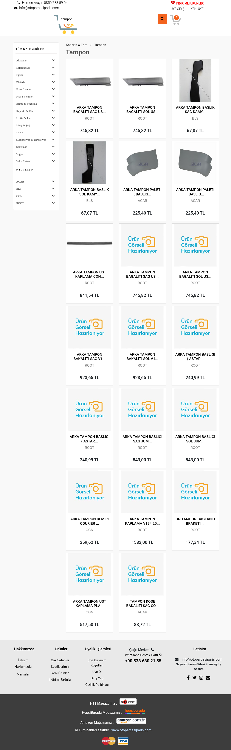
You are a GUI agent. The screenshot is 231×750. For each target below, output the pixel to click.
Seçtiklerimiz (60, 667)
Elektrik (20, 82)
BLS (18, 188)
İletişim (23, 660)
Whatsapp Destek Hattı (143, 658)
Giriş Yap (97, 678)
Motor (19, 132)
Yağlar (19, 154)
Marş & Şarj (23, 125)
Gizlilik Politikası (97, 685)
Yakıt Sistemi (23, 161)
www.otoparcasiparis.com (131, 730)
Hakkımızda (23, 667)
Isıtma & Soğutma (26, 103)
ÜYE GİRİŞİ (178, 9)
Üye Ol (96, 672)
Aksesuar (21, 60)
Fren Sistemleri (24, 96)
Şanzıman (21, 146)
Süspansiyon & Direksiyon (31, 139)
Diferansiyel (23, 67)
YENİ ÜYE (197, 9)
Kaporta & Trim (25, 111)
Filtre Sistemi (23, 89)
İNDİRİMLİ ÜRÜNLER (187, 3)
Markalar (24, 170)
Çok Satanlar (60, 660)
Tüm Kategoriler (30, 49)
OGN (19, 196)
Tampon (100, 45)
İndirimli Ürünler (60, 679)
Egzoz (19, 74)
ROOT (20, 203)
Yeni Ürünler (60, 673)
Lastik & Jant (23, 118)
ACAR (20, 181)
